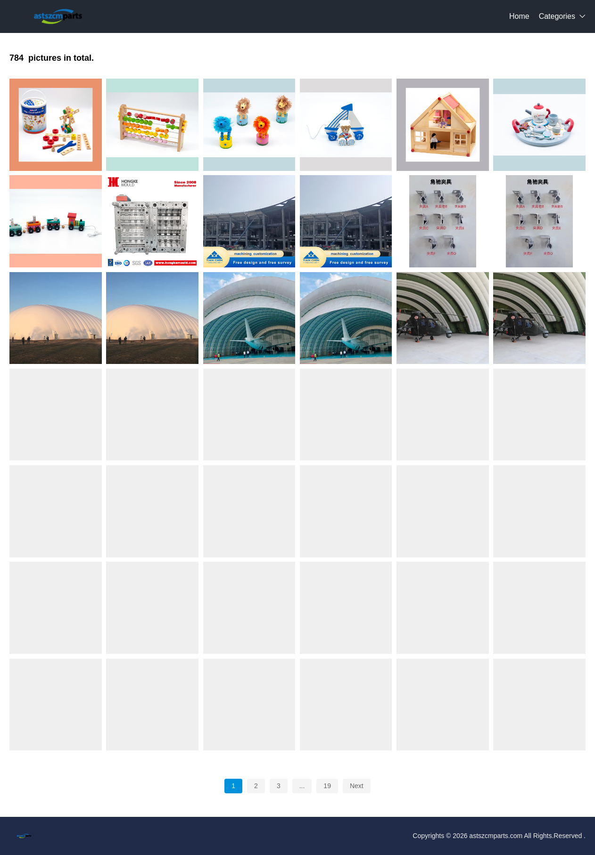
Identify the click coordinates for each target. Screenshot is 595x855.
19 (327, 786)
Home (519, 16)
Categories (557, 16)
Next (357, 786)
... (302, 786)
